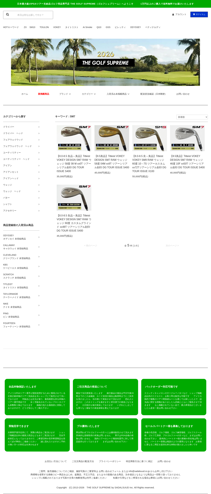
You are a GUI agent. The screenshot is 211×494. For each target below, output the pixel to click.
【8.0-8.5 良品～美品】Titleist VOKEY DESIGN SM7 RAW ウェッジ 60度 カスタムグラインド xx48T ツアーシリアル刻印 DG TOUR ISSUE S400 (74, 223)
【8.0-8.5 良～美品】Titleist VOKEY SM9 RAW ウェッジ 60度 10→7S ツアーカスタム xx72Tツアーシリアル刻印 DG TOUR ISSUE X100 (149, 164)
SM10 (32, 27)
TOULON (44, 27)
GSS (108, 27)
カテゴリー (89, 94)
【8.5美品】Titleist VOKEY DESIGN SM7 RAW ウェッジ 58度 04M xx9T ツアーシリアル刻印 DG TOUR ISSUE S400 (111, 162)
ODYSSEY (135, 27)
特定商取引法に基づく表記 (138, 461)
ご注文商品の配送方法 (82, 461)
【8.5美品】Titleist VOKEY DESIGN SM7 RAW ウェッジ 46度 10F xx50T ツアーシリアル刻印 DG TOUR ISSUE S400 (187, 162)
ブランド (65, 94)
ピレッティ (120, 27)
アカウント (180, 14)
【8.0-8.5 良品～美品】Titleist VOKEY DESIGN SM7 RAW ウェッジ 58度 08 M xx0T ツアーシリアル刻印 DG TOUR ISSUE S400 (74, 164)
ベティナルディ (153, 27)
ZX (25, 27)
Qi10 (99, 27)
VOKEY (57, 27)
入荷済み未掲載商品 (118, 94)
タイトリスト (71, 27)
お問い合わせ (183, 94)
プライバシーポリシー (109, 461)
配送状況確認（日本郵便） (153, 94)
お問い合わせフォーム (110, 471)
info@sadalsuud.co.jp (139, 471)
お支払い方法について (55, 461)
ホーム (24, 94)
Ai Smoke (87, 27)
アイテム (198, 14)
